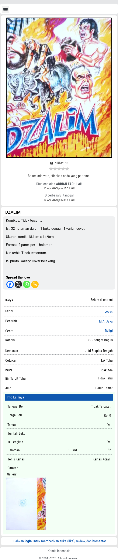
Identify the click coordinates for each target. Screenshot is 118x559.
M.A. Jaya (106, 321)
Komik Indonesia (59, 551)
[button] (5, 9)
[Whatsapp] (26, 284)
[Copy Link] (35, 284)
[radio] (51, 169)
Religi (109, 331)
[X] (18, 284)
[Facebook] (10, 284)
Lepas (108, 311)
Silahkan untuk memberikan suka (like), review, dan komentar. (59, 541)
